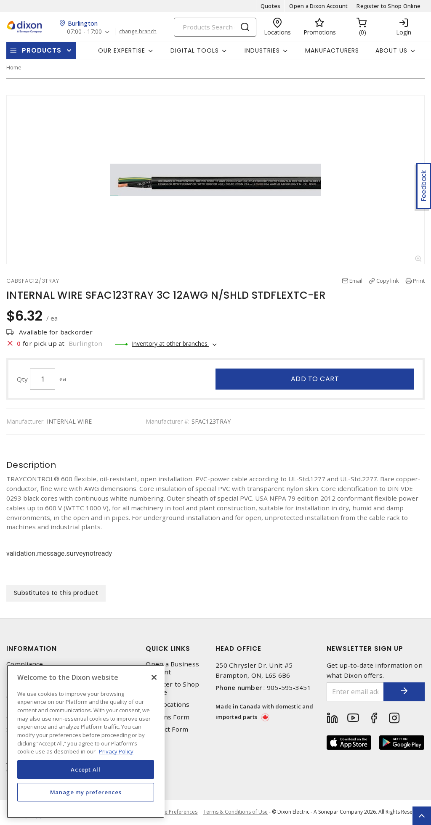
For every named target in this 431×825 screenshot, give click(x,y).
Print (419, 280)
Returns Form (167, 717)
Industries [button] (262, 50)
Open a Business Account (172, 668)
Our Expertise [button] (121, 50)
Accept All (86, 769)
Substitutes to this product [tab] (56, 593)
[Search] (215, 27)
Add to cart (315, 379)
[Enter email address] (355, 691)
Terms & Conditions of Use (235, 812)
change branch (138, 31)
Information (31, 648)
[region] (86, 741)
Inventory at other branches (170, 344)
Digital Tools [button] (194, 50)
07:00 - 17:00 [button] (84, 31)
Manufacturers (332, 50)
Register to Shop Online (388, 6)
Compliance (24, 664)
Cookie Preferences (173, 812)
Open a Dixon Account (318, 6)
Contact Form (167, 729)
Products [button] (41, 50)
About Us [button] (391, 50)
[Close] (154, 677)
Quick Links (168, 648)
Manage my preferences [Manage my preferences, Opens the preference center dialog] (86, 792)
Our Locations (167, 705)
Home (13, 67)
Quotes (271, 6)
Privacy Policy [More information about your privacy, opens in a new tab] (116, 751)
